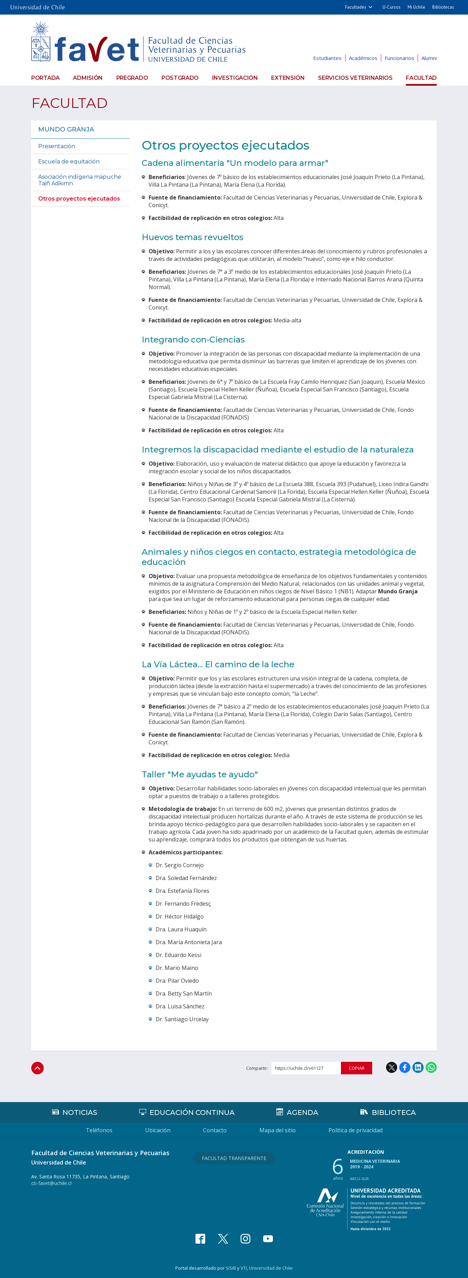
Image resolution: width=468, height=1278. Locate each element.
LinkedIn (418, 1067)
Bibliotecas (443, 7)
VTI (244, 1268)
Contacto (215, 1130)
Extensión (287, 78)
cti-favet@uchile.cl (51, 1183)
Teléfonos (99, 1130)
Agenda (302, 1112)
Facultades (355, 7)
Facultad (421, 78)
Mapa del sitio (277, 1130)
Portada (45, 78)
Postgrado (180, 78)
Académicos (363, 57)
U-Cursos (392, 7)
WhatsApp (431, 1067)
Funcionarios (399, 57)
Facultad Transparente (234, 1158)
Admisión (88, 78)
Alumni (429, 57)
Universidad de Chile (271, 1268)
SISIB (231, 1268)
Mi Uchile (416, 7)
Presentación (56, 146)
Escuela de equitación (69, 161)
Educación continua (192, 1112)
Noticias (79, 1112)
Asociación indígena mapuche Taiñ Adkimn (79, 180)
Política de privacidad (355, 1130)
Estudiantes (327, 57)
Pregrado (132, 78)
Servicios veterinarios (355, 78)
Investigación (235, 78)
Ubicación (157, 1130)
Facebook (404, 1067)
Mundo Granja (66, 129)
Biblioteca (394, 1112)
